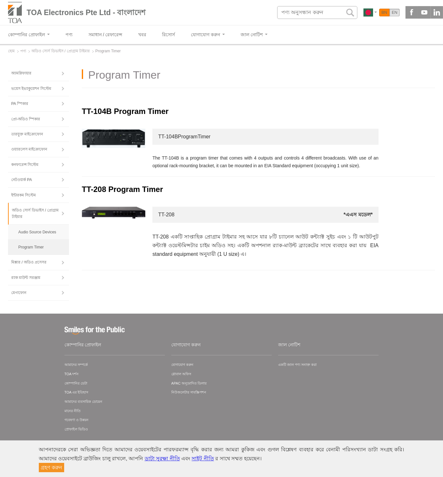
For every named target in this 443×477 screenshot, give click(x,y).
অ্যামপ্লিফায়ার (21, 73)
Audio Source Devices (37, 232)
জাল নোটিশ (289, 344)
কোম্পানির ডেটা (75, 383)
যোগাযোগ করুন (185, 344)
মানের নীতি (72, 411)
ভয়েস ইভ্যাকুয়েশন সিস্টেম (31, 88)
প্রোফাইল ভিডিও (76, 429)
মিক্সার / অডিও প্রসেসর (29, 262)
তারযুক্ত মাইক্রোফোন (27, 134)
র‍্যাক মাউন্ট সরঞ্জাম (25, 277)
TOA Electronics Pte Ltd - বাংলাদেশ (86, 12)
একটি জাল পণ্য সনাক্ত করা (297, 365)
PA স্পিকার (19, 103)
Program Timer (31, 247)
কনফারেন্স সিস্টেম (24, 164)
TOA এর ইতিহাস (76, 392)
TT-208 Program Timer (122, 189)
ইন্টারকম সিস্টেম (23, 195)
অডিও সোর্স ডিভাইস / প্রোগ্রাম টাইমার (35, 213)
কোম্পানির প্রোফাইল (82, 344)
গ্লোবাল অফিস (181, 374)
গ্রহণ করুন (51, 467)
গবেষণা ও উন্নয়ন (76, 420)
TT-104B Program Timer (125, 111)
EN (394, 12)
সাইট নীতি (203, 458)
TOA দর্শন (71, 374)
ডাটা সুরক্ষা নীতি (162, 458)
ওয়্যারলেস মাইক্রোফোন (29, 149)
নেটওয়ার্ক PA (21, 180)
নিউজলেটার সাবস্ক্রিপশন (188, 392)
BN (384, 12)
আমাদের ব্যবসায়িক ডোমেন (83, 401)
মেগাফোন (18, 293)
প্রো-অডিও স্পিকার (25, 119)
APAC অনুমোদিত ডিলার (189, 383)
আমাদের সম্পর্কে (76, 365)
